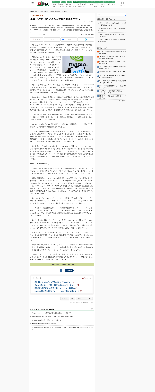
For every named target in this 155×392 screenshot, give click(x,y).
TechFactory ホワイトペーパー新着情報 (42, 309)
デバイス (64, 298)
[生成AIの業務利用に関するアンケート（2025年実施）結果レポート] (58, 291)
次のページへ (68, 270)
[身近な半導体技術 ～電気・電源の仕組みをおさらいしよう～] (56, 285)
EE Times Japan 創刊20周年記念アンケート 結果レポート (48, 320)
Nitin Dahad (84, 34)
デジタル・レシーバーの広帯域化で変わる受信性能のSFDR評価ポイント (52, 313)
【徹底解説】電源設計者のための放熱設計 (44, 323)
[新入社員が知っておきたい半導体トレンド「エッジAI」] (54, 282)
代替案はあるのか (63, 264)
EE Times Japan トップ (84, 298)
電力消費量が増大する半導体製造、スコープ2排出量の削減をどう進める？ (53, 316)
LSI (38, 11)
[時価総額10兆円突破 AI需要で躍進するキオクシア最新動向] (55, 288)
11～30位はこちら (121, 101)
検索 (124, 14)
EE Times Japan (33, 11)
